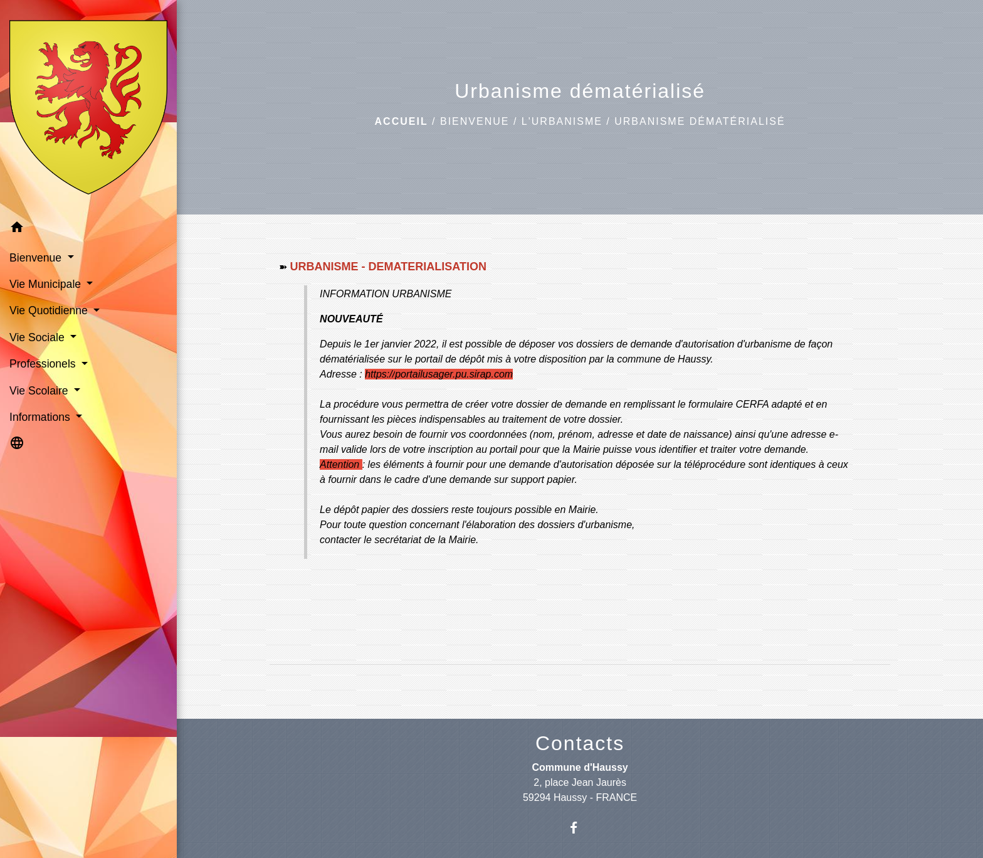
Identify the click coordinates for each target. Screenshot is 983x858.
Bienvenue (474, 121)
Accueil (401, 121)
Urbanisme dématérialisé (699, 121)
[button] (88, 229)
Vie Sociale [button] (38, 337)
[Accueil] (88, 107)
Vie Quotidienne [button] (50, 310)
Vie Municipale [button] (46, 284)
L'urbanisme (562, 121)
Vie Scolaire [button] (40, 390)
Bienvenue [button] (37, 258)
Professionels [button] (44, 364)
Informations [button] (41, 417)
